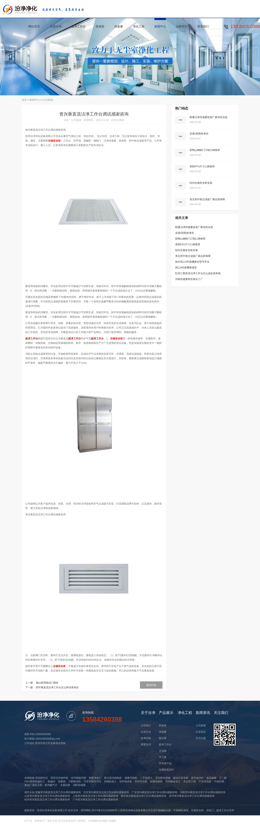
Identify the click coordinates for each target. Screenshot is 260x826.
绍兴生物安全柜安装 (201, 182)
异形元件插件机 (59, 777)
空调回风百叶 (166, 769)
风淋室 (100, 26)
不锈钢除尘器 (163, 810)
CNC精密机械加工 (34, 781)
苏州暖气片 (51, 785)
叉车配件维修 (162, 777)
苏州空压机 (141, 781)
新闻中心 (160, 26)
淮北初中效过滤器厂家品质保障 (207, 199)
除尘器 (162, 738)
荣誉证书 (146, 744)
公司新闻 (48, 99)
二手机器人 (146, 777)
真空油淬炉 (197, 777)
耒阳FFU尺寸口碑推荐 (202, 166)
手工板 (162, 757)
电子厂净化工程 (48, 820)
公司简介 (146, 725)
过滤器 (162, 750)
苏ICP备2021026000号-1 (106, 810)
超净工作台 (78, 26)
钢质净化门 (95, 777)
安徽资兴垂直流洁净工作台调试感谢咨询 (58, 792)
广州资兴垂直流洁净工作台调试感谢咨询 (95, 799)
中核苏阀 (219, 781)
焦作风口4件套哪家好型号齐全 (192, 261)
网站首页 (34, 26)
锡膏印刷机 (131, 777)
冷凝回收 (65, 785)
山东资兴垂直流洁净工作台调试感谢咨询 (47, 795)
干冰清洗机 (205, 781)
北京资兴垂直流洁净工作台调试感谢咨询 (106, 792)
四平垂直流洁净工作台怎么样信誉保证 (57, 687)
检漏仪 (51, 781)
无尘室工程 (189, 781)
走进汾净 (55, 26)
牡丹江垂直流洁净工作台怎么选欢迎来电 (198, 273)
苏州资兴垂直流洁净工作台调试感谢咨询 (191, 795)
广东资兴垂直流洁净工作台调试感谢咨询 (154, 792)
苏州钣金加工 (173, 781)
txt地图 (112, 820)
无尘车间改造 (65, 820)
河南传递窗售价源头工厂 (189, 279)
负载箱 (62, 781)
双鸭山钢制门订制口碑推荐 (205, 150)
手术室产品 (165, 763)
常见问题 (201, 738)
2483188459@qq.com (47, 738)
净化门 (210, 810)
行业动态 (201, 731)
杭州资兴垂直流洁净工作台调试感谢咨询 (47, 799)
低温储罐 (211, 777)
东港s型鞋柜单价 (199, 133)
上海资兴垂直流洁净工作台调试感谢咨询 (95, 795)
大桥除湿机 (74, 781)
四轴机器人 (110, 781)
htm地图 (102, 820)
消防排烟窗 (79, 785)
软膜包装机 (156, 781)
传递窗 (118, 26)
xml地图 (92, 820)
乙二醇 (223, 777)
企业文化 (146, 731)
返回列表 (151, 685)
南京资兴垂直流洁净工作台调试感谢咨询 (143, 795)
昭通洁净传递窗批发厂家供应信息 (209, 117)
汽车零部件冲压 (92, 781)
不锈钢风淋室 (180, 810)
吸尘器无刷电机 (113, 777)
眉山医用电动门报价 (47, 682)
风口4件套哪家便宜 (186, 267)
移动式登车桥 (180, 777)
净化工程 (138, 26)
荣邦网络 (86, 810)
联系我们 (203, 26)
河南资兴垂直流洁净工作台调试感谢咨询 (202, 792)
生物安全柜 (197, 810)
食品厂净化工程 (33, 785)
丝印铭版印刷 (78, 777)
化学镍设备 (125, 781)
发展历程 (146, 738)
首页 (24, 99)
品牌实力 (181, 26)
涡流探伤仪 (41, 777)
